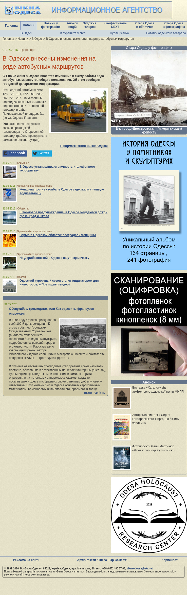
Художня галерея (89, 25)
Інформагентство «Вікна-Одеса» (84, 146)
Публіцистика (119, 33)
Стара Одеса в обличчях (144, 25)
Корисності (170, 560)
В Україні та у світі (73, 33)
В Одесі (26, 33)
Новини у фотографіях (51, 25)
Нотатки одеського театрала (166, 33)
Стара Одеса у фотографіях (149, 48)
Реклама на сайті (26, 560)
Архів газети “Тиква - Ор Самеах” (102, 560)
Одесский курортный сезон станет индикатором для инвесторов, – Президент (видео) (59, 282)
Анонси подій (72, 25)
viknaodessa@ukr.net (140, 568)
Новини (28, 25)
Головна (11, 25)
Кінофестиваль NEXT (115, 25)
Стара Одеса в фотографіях (174, 25)
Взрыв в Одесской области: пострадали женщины (58, 235)
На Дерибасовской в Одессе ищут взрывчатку (54, 258)
